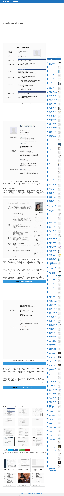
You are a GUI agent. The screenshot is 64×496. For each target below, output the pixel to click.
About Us (42, 491)
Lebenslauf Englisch (52, 336)
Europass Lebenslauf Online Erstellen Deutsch (52, 378)
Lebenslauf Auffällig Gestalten (37, 467)
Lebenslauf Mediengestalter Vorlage (52, 63)
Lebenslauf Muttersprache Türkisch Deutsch (52, 406)
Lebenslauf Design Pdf (53, 155)
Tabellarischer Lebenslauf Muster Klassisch (52, 136)
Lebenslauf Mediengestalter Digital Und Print (52, 272)
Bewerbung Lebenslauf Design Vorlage (52, 84)
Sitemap (22, 491)
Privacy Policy (33, 491)
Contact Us (25, 491)
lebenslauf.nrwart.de (11, 1)
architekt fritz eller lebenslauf (10, 450)
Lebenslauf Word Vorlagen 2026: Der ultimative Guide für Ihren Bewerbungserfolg (52, 468)
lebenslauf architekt (18, 450)
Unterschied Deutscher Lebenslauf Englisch (53, 263)
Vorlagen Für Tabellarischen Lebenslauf (51, 201)
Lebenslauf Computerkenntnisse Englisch (53, 219)
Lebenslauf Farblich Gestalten (23, 467)
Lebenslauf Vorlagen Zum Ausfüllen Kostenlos (53, 369)
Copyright (29, 491)
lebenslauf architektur (34, 450)
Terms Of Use (38, 491)
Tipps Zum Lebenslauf (53, 127)
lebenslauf (5, 25)
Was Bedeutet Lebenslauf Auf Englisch (51, 293)
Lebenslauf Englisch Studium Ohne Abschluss (52, 210)
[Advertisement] (32, 12)
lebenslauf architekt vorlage (26, 450)
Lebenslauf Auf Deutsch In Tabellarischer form (52, 181)
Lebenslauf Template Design (9, 467)
